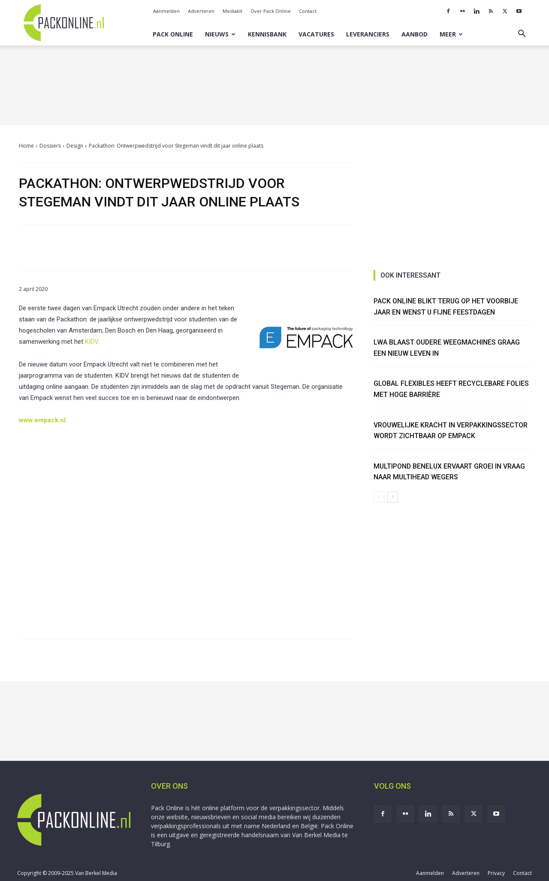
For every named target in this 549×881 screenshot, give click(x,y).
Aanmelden (166, 11)
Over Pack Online (270, 11)
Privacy (496, 873)
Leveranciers (367, 34)
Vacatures (316, 34)
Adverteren (201, 11)
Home (26, 145)
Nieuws (220, 34)
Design (74, 145)
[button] (521, 34)
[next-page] (392, 497)
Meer (451, 34)
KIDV (91, 341)
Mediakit (232, 11)
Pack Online (173, 34)
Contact (308, 11)
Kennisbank (267, 34)
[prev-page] (379, 497)
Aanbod (414, 34)
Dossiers (50, 145)
